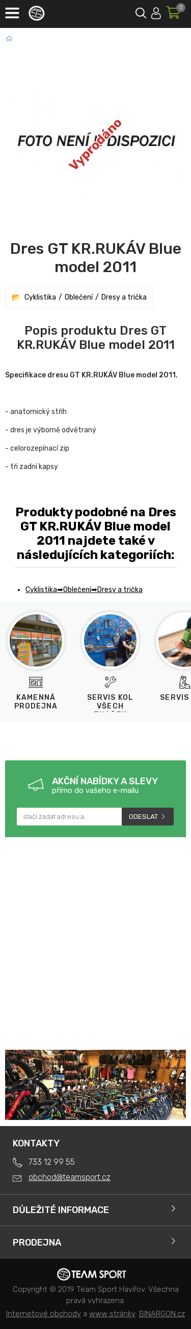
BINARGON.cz (162, 1313)
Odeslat (143, 816)
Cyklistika (40, 297)
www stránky (112, 1313)
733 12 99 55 (52, 1162)
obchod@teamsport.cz (70, 1177)
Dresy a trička (124, 297)
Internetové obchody (43, 1313)
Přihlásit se (156, 11)
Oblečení (79, 297)
